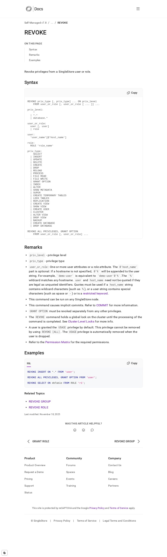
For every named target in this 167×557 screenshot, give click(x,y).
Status (28, 522)
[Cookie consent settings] (4, 553)
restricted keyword (95, 320)
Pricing (28, 508)
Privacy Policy (96, 538)
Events (70, 508)
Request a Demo (34, 501)
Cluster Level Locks (81, 348)
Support (29, 515)
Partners (113, 515)
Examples (35, 60)
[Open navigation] (138, 9)
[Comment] (92, 459)
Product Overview (34, 495)
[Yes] (74, 459)
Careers (112, 508)
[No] (83, 459)
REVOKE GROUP (40, 431)
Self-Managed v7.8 (35, 22)
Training (71, 515)
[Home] (34, 9)
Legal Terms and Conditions (119, 550)
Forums (70, 495)
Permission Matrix (57, 369)
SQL (29, 390)
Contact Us (115, 495)
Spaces (70, 501)
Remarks (34, 54)
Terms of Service (119, 538)
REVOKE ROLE (38, 437)
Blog (111, 501)
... (52, 22)
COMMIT (102, 332)
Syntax (33, 49)
